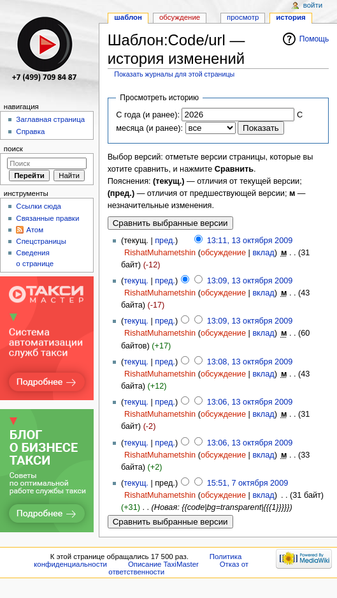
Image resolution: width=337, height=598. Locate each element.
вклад (263, 252)
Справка (30, 131)
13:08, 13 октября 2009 (250, 361)
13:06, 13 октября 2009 (250, 402)
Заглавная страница (50, 119)
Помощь (314, 38)
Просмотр (243, 17)
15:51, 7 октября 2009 (248, 483)
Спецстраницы (41, 241)
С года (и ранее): (148, 114)
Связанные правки (47, 218)
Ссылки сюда (38, 206)
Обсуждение (179, 17)
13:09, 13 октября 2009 (250, 280)
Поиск (13, 149)
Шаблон (128, 17)
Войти (312, 5)
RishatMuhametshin (160, 252)
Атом (34, 230)
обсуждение (223, 252)
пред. (165, 240)
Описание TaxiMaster (163, 564)
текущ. (136, 280)
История (291, 17)
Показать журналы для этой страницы (174, 74)
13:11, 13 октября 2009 (250, 240)
